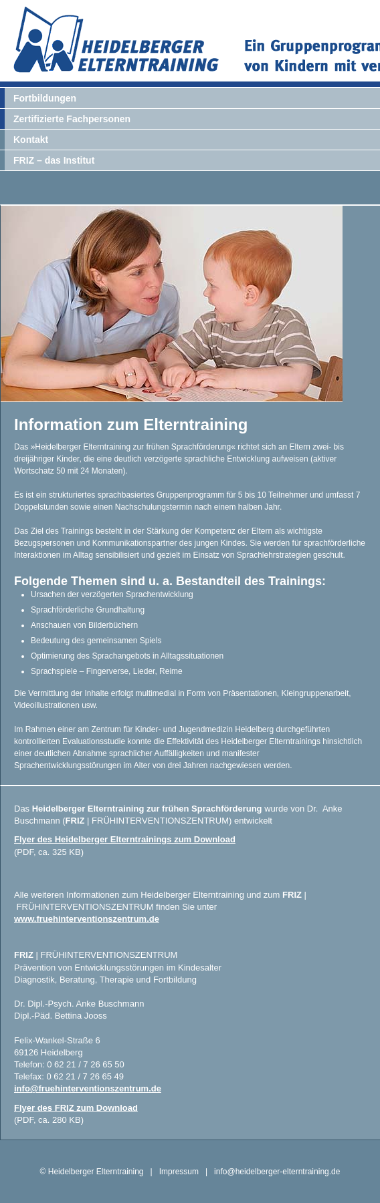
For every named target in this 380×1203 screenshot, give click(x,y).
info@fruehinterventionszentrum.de (87, 1088)
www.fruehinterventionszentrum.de (86, 919)
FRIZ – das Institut (53, 160)
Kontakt (30, 139)
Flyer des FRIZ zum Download (76, 1108)
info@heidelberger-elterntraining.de (277, 1171)
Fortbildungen (44, 98)
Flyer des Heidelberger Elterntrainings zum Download (124, 839)
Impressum (179, 1171)
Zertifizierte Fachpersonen (71, 119)
